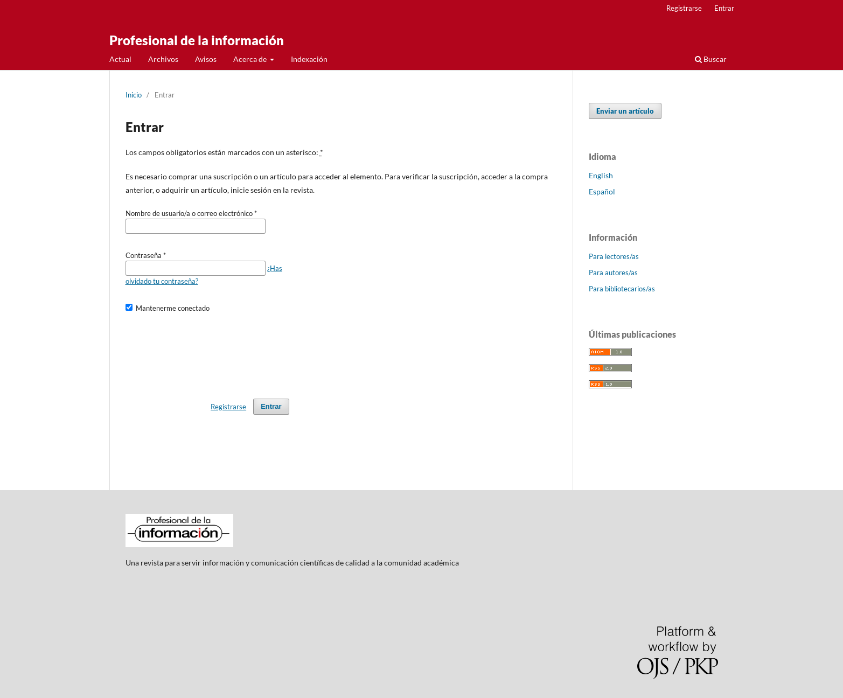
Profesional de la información (196, 40)
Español (602, 191)
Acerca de (250, 59)
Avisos (206, 59)
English (601, 175)
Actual (120, 59)
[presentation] (207, 351)
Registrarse (684, 8)
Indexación (309, 59)
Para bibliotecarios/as (622, 288)
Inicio (134, 94)
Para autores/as (613, 272)
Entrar (724, 8)
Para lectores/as (614, 256)
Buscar (711, 59)
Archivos (163, 59)
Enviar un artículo (625, 111)
